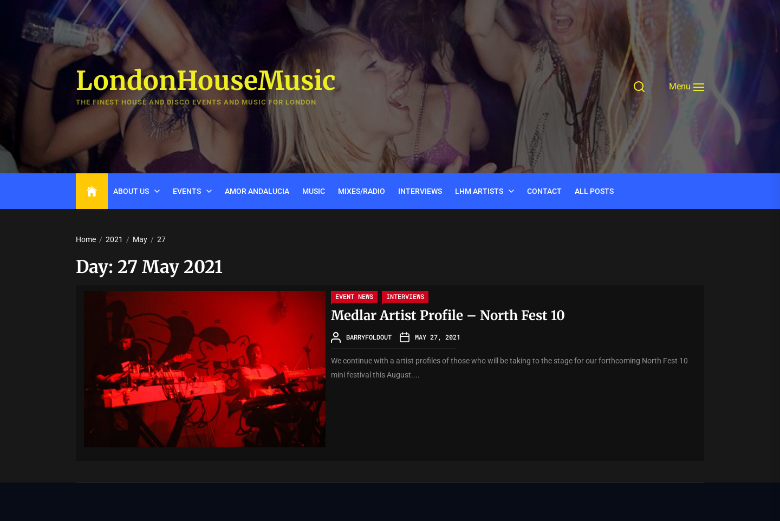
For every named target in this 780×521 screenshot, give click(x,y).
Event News (354, 296)
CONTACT (544, 191)
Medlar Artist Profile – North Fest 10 (448, 315)
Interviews (405, 296)
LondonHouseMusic (206, 81)
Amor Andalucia (257, 191)
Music (313, 191)
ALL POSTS (594, 191)
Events (187, 191)
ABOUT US (131, 191)
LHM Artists (479, 191)
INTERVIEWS (420, 191)
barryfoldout (369, 337)
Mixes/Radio (361, 191)
